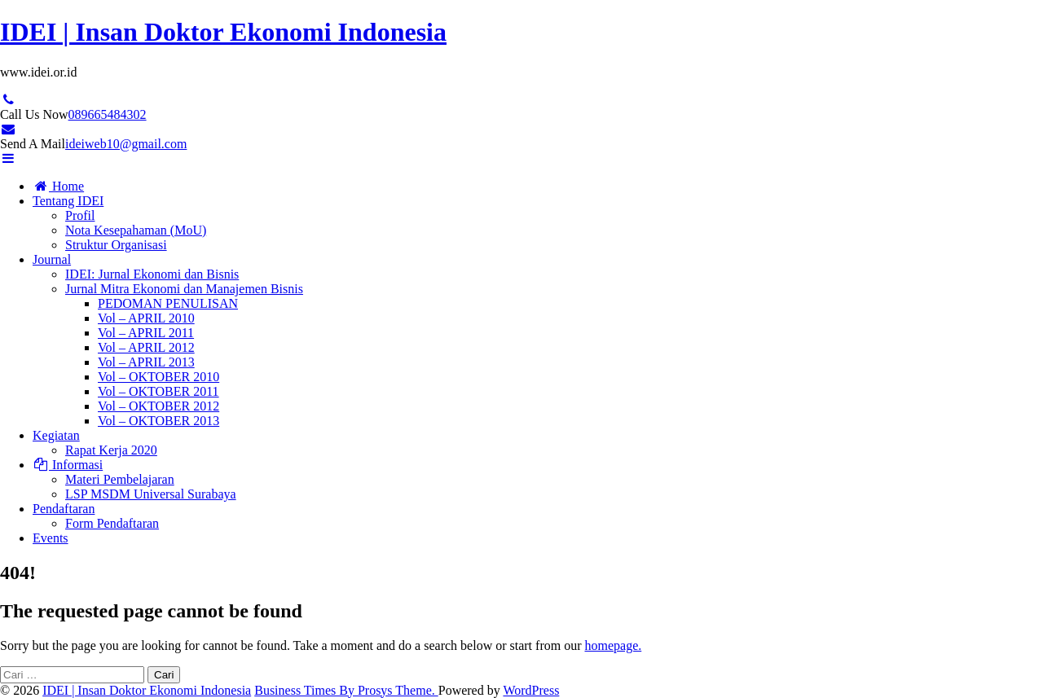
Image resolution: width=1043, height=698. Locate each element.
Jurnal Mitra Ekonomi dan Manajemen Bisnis (184, 289)
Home (58, 186)
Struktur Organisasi (116, 245)
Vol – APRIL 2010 (146, 318)
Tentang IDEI (68, 201)
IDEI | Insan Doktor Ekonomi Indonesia (223, 31)
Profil (80, 215)
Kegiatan (56, 435)
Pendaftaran (64, 509)
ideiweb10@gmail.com (126, 144)
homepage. (612, 645)
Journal (52, 259)
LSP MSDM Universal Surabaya (150, 494)
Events (50, 538)
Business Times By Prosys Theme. (346, 690)
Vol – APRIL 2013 (146, 362)
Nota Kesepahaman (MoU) (135, 230)
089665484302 (107, 114)
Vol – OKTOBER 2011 (158, 391)
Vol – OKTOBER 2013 (158, 421)
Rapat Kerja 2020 (111, 450)
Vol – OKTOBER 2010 (158, 377)
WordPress (531, 690)
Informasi (68, 465)
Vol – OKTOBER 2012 (158, 406)
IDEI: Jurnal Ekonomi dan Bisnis (152, 274)
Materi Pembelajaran (119, 479)
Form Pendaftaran (112, 523)
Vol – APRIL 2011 (146, 333)
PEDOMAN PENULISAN (168, 303)
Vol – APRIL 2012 (146, 347)
